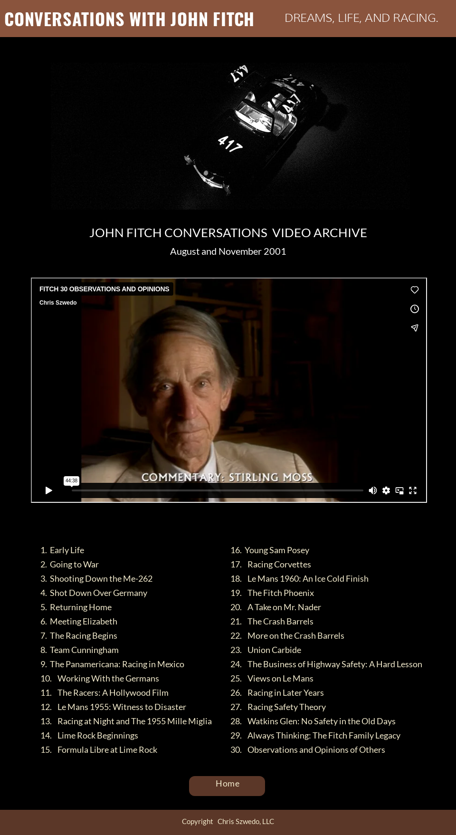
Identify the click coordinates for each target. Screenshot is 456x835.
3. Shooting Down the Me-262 (96, 578)
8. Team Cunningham (79, 649)
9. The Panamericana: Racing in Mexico (112, 664)
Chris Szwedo (212, 510)
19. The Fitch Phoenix (272, 592)
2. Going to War (69, 564)
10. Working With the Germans (99, 678)
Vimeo (256, 510)
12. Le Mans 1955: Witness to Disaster (113, 706)
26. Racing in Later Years (277, 692)
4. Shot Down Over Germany (93, 592)
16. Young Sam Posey (269, 550)
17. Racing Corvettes (270, 564)
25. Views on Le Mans (272, 678)
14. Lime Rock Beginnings (89, 735)
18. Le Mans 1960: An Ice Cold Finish (299, 578)
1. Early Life (62, 550)
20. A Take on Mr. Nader (275, 607)
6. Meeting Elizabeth (78, 621)
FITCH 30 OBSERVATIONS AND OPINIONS (101, 510)
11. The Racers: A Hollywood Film (104, 692)
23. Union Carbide (265, 649)
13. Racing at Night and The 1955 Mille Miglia (126, 721)
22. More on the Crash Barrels (287, 635)
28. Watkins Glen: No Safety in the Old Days (313, 721)
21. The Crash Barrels (272, 621)
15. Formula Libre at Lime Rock (98, 749)
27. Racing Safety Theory (278, 706)
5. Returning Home (76, 607)
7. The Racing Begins (78, 635)
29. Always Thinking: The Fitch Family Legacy (315, 735)
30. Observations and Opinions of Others (307, 749)
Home (228, 783)
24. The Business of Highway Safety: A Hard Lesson (326, 664)
